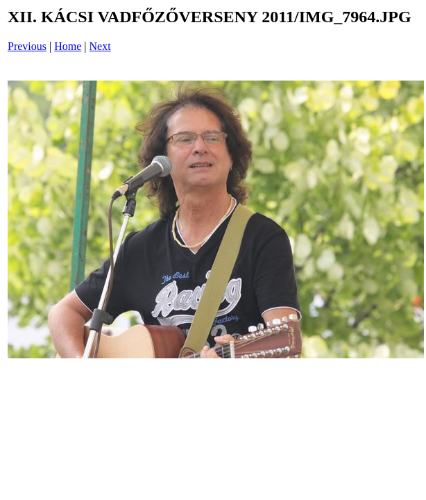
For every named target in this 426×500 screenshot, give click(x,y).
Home (67, 46)
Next (100, 46)
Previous (27, 46)
